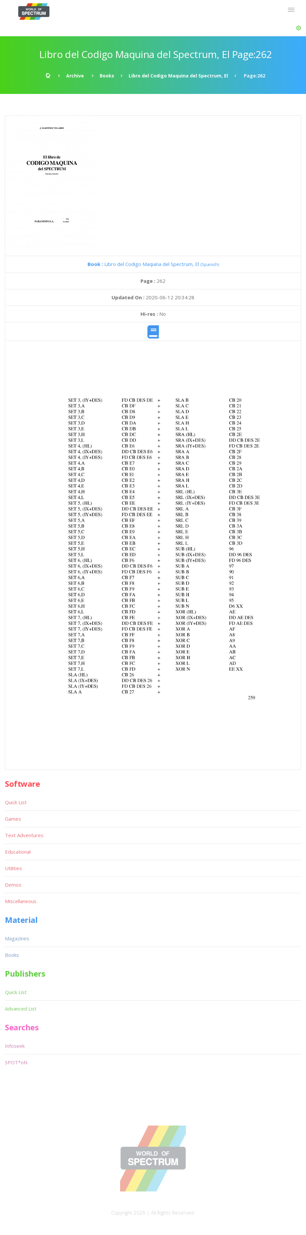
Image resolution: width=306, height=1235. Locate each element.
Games (13, 818)
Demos (13, 884)
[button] (298, 28)
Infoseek (15, 1046)
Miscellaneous (21, 901)
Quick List (16, 802)
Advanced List (21, 1008)
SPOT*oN (16, 1062)
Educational (18, 851)
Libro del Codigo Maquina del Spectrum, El (178, 76)
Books (107, 76)
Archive (75, 76)
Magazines (17, 938)
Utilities (13, 868)
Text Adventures (24, 835)
